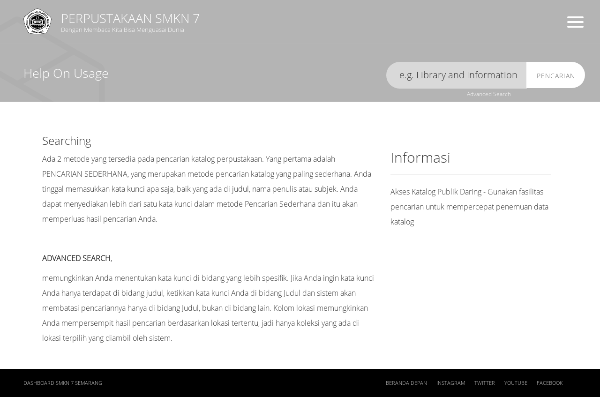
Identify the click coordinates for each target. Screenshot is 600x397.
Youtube (515, 383)
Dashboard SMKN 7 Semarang (62, 383)
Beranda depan (406, 383)
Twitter (484, 383)
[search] (456, 75)
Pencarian (556, 75)
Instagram (450, 383)
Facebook (549, 383)
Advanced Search (489, 94)
